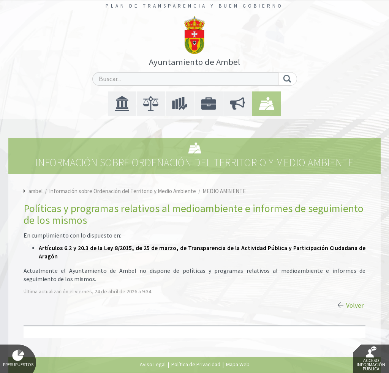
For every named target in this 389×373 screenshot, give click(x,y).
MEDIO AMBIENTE (224, 191)
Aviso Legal (153, 364)
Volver (355, 305)
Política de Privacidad (195, 364)
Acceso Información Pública (371, 358)
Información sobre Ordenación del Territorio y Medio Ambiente (123, 191)
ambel (35, 191)
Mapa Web (238, 364)
